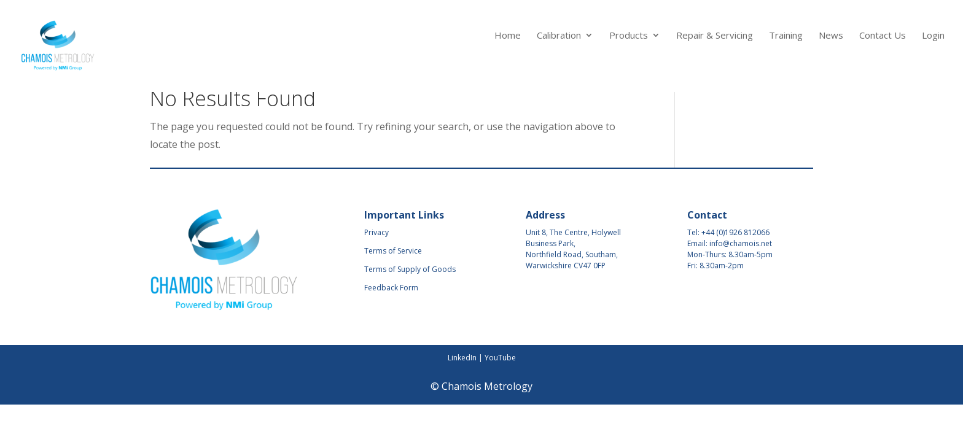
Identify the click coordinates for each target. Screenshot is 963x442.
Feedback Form (391, 287)
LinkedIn (462, 357)
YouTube (500, 357)
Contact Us (882, 36)
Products (628, 36)
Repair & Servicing (714, 36)
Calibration (559, 36)
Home (507, 36)
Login (933, 36)
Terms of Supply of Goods (410, 269)
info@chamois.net (740, 243)
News (831, 36)
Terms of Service (393, 251)
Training (786, 36)
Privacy (376, 232)
